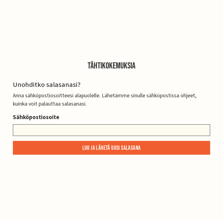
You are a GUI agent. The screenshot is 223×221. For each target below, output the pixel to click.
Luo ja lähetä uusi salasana (111, 148)
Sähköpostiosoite (36, 117)
